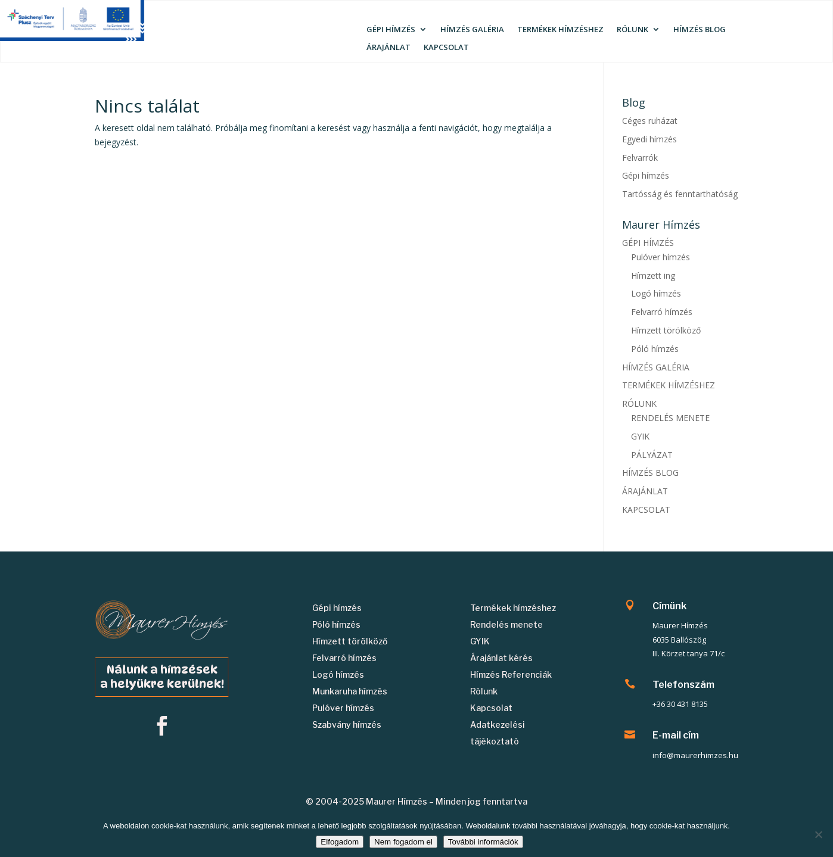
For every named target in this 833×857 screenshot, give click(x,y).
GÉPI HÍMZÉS (390, 30)
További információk (483, 841)
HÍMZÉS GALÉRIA (472, 30)
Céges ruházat (649, 120)
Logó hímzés (656, 293)
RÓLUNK (632, 30)
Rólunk (484, 691)
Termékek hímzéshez (513, 608)
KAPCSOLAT (446, 47)
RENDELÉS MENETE (670, 417)
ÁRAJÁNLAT (388, 47)
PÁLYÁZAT (652, 454)
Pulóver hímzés (660, 257)
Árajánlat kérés (501, 658)
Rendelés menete (506, 624)
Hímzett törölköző (666, 330)
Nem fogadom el (403, 841)
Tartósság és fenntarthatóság (680, 194)
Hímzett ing (653, 275)
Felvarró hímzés (661, 311)
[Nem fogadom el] (818, 834)
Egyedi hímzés (649, 139)
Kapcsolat (491, 708)
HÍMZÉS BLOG (699, 30)
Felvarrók (640, 157)
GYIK (640, 436)
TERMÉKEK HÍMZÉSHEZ (560, 30)
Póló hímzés (655, 348)
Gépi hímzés (645, 175)
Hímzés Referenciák (511, 674)
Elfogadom (340, 841)
